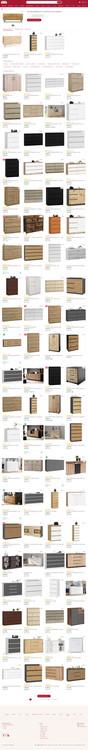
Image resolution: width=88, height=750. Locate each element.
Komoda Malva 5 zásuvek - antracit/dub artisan (76, 445)
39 (41, 665)
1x (72, 542)
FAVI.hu (57, 744)
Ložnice (5, 8)
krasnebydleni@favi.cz (9, 724)
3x (72, 415)
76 (41, 277)
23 (20, 277)
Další (48, 699)
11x (51, 235)
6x (51, 509)
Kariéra (4, 728)
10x (72, 122)
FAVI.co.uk (72, 744)
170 (20, 131)
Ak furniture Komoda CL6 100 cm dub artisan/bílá (77, 180)
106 (63, 636)
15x (51, 207)
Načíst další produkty (43, 696)
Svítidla (27, 714)
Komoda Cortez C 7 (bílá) (50, 601)
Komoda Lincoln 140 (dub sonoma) (31, 478)
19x (51, 150)
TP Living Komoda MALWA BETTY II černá (54, 152)
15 (41, 608)
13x (8, 235)
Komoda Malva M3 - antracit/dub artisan (32, 686)
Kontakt (4, 726)
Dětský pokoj (67, 715)
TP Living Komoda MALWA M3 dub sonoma (12, 123)
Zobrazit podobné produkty (34, 20)
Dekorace (14, 714)
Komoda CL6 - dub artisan (51, 511)
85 (20, 334)
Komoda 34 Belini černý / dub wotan (74, 355)
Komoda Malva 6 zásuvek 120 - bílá (52, 95)
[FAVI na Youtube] (8, 735)
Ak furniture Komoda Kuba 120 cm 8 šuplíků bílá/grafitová (57, 572)
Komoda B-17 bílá (49, 657)
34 (84, 244)
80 (20, 457)
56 (20, 395)
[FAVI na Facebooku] (3, 735)
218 (41, 102)
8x (8, 325)
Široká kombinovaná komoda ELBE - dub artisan (13, 265)
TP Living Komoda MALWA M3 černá (53, 209)
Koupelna (47, 714)
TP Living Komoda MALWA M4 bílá (31, 95)
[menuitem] (4, 6)
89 (20, 306)
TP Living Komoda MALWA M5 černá (53, 388)
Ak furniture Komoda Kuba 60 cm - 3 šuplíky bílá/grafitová (15, 657)
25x (8, 207)
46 (84, 306)
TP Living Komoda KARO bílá (30, 327)
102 (20, 216)
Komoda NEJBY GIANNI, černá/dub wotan (54, 416)
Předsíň (74, 714)
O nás (41, 724)
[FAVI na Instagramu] (5, 735)
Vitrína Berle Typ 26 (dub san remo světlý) (33, 544)
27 (84, 216)
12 (84, 367)
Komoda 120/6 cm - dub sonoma (52, 298)
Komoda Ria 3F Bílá (28, 572)
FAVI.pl (49, 744)
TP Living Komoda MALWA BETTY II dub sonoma (55, 629)
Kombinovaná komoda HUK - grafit (52, 478)
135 (41, 159)
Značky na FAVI (43, 728)
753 (84, 131)
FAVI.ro (53, 744)
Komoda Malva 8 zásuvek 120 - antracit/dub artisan (35, 265)
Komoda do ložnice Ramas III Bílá (73, 657)
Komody (10, 8)
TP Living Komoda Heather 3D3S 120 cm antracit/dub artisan (16, 544)
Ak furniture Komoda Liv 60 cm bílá (10, 445)
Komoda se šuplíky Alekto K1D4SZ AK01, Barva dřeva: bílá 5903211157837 (18, 478)
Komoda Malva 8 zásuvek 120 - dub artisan (12, 416)
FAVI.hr (60, 744)
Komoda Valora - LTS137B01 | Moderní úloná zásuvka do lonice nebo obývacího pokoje (42, 237)
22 (63, 457)
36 (20, 665)
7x (51, 52)
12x (30, 297)
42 (63, 334)
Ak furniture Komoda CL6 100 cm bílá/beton (75, 265)
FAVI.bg (76, 744)
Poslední (54, 699)
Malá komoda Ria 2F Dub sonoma (52, 445)
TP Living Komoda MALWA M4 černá (10, 180)
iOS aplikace (81, 724)
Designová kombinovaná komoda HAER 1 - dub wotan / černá (37, 445)
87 (84, 636)
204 (84, 74)
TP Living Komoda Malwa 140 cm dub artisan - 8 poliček (15, 327)
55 (84, 457)
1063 (41, 74)
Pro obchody (42, 733)
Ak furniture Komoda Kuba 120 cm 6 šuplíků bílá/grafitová (15, 388)
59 (41, 244)
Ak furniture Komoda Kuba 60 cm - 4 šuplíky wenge (14, 298)
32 (84, 608)
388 (41, 131)
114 (63, 367)
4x (72, 509)
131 (20, 490)
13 (20, 523)
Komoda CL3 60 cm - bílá (29, 601)
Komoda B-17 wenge (7, 572)
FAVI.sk (45, 744)
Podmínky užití (43, 736)
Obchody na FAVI (43, 726)
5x (72, 297)
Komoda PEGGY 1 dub (7, 95)
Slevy (81, 714)
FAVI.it (64, 744)
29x (30, 122)
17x (51, 122)
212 (63, 33)
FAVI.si (83, 744)
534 (41, 306)
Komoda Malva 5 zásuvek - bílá (52, 265)
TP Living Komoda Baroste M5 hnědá (32, 355)
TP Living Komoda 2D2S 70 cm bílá (31, 298)
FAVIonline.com (6, 744)
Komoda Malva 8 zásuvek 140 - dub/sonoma (33, 209)
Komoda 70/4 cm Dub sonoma (30, 629)
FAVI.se (67, 744)
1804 (63, 74)
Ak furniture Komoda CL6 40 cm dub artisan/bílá (76, 544)
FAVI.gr (80, 744)
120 (41, 424)
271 (20, 102)
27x (72, 150)
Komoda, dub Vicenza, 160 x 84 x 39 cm (11, 54)
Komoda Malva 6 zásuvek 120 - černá (32, 152)
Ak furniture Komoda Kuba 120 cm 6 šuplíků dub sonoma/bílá (37, 180)
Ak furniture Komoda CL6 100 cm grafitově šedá (76, 327)
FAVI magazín (43, 731)
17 (84, 395)
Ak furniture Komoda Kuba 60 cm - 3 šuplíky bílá (13, 152)
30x (8, 122)
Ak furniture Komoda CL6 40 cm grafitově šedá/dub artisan (36, 54)
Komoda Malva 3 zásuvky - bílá (73, 152)
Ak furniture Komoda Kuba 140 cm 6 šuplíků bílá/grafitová (36, 511)
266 (41, 367)
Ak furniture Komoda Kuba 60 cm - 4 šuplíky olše (56, 237)
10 (63, 216)
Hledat (59, 2)
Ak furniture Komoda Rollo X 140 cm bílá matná (55, 54)
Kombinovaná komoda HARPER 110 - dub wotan (13, 511)
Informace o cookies (44, 738)
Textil (20, 714)
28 (63, 277)
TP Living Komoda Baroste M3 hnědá (10, 237)
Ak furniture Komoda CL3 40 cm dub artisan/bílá (55, 544)
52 (20, 367)
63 (63, 306)
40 (63, 523)
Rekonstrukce (34, 714)
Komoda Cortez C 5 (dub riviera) (52, 686)
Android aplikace (82, 726)
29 (63, 551)
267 (63, 102)
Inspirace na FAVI (43, 729)
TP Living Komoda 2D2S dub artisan (10, 209)
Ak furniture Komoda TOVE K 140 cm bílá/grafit (13, 601)
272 (63, 244)
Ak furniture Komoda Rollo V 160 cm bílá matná (13, 686)
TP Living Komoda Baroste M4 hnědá (53, 327)
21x (51, 179)
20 (41, 33)
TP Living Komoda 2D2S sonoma (73, 95)
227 (20, 159)
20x (30, 207)
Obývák (54, 714)
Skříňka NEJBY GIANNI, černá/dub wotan (54, 355)
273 (63, 131)
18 (63, 395)
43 (63, 490)
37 (84, 334)
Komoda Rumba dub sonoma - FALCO (53, 123)
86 (84, 102)
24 (63, 608)
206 (20, 244)
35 (84, 523)
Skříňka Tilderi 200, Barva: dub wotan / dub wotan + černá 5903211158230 (40, 388)
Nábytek (6, 714)
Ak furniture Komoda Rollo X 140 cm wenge (12, 629)
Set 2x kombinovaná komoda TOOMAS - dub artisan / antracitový (17, 355)
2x (51, 542)
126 (20, 74)
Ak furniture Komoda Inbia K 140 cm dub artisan (34, 657)
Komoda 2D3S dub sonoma (30, 123)
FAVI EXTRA (42, 735)
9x (8, 150)
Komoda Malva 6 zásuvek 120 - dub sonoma (54, 180)
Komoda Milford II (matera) (72, 629)
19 (84, 277)
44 (84, 159)
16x (30, 150)
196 (63, 159)
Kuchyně (40, 714)
